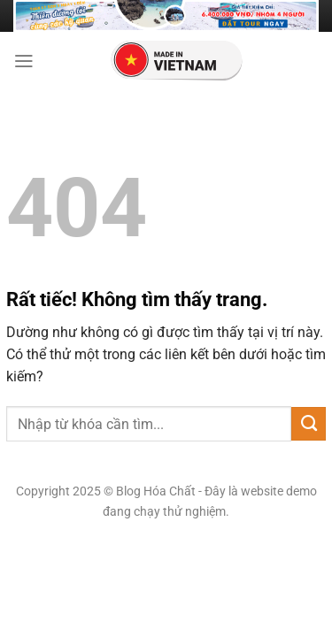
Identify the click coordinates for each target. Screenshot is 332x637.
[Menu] (24, 61)
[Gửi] (308, 424)
